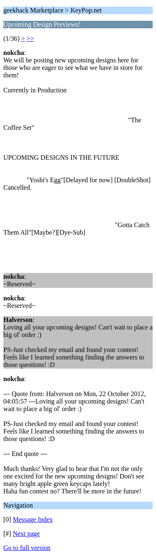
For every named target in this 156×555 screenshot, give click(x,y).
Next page (26, 533)
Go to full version (26, 547)
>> (30, 38)
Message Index (33, 519)
